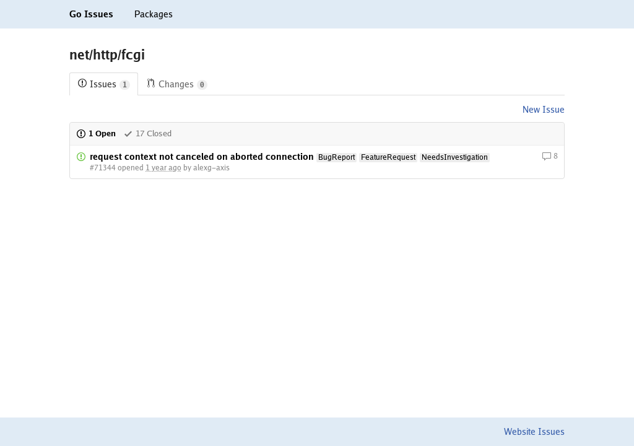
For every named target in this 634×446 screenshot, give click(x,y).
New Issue (544, 110)
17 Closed (147, 133)
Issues (103, 84)
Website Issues (534, 432)
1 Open (96, 133)
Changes (176, 84)
